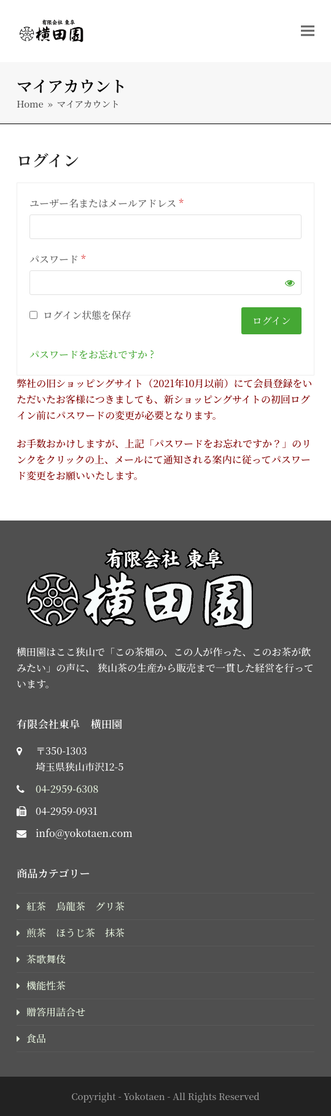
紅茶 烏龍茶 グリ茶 (75, 906)
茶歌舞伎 (46, 959)
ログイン (271, 320)
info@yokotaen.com (84, 833)
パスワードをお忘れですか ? (91, 354)
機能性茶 (46, 985)
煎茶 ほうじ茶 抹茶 (75, 932)
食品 (36, 1038)
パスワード (57, 259)
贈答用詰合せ (55, 1012)
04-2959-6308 (67, 789)
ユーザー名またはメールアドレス (106, 203)
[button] (307, 30)
